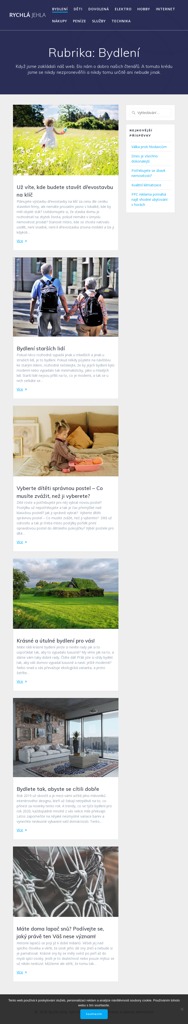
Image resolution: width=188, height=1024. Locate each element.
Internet (165, 9)
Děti (78, 9)
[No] (181, 1009)
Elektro (123, 9)
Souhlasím (94, 1014)
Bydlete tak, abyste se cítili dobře (58, 789)
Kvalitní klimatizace (146, 185)
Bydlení (60, 9)
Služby (99, 21)
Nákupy (59, 21)
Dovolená (98, 9)
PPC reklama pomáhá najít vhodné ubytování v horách (149, 199)
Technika (121, 21)
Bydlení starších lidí (41, 348)
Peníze (79, 21)
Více (20, 241)
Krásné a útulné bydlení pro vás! (55, 640)
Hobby (143, 9)
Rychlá (27, 15)
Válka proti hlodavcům (149, 146)
